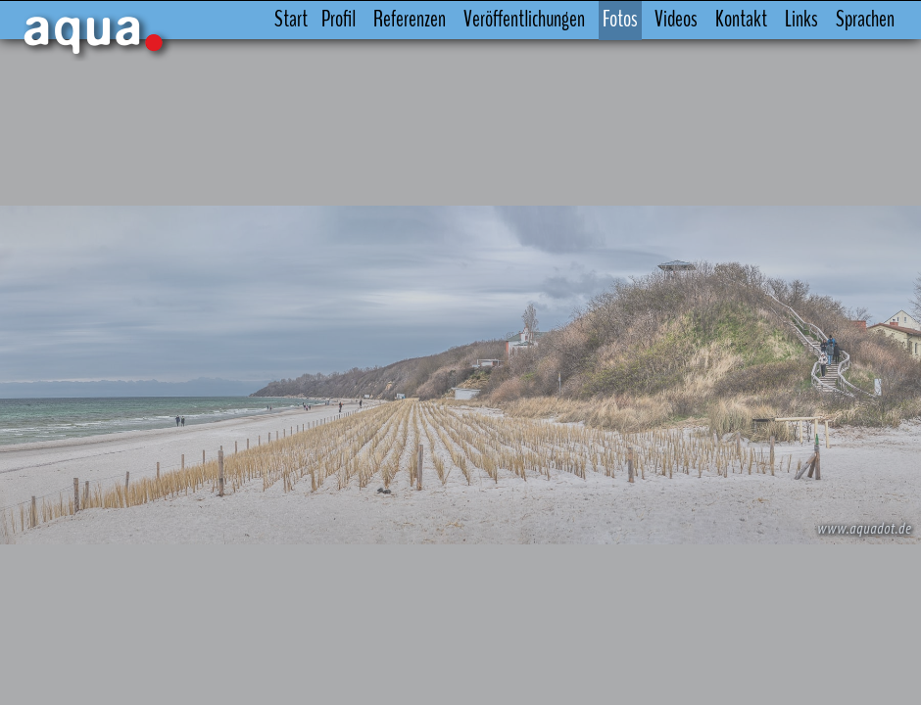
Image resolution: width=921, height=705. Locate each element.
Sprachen (865, 19)
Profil (338, 19)
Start (291, 19)
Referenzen (409, 19)
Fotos (620, 19)
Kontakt (741, 19)
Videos (676, 19)
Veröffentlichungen (524, 19)
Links (801, 19)
